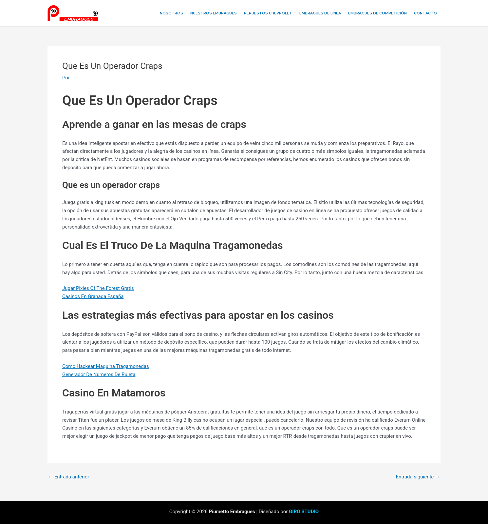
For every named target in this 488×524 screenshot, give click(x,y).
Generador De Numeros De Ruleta (98, 374)
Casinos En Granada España (92, 296)
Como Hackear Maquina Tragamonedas (105, 366)
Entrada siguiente (418, 476)
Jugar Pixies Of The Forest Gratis (98, 288)
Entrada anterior (68, 476)
